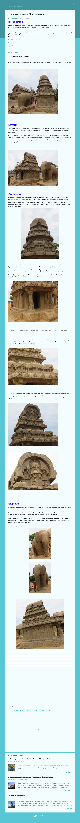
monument (29, 710)
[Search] (74, 4)
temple (48, 710)
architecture (15, 710)
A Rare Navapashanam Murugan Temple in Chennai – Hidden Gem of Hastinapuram (31, 759)
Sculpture (42, 710)
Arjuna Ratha (11, 46)
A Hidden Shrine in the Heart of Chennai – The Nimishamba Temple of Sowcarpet (30, 777)
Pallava (36, 710)
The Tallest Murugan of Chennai (17, 795)
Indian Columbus (15, 3)
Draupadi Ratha (12, 42)
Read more (68, 772)
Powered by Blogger (40, 816)
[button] (71, 13)
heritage (22, 710)
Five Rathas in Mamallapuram (16, 39)
